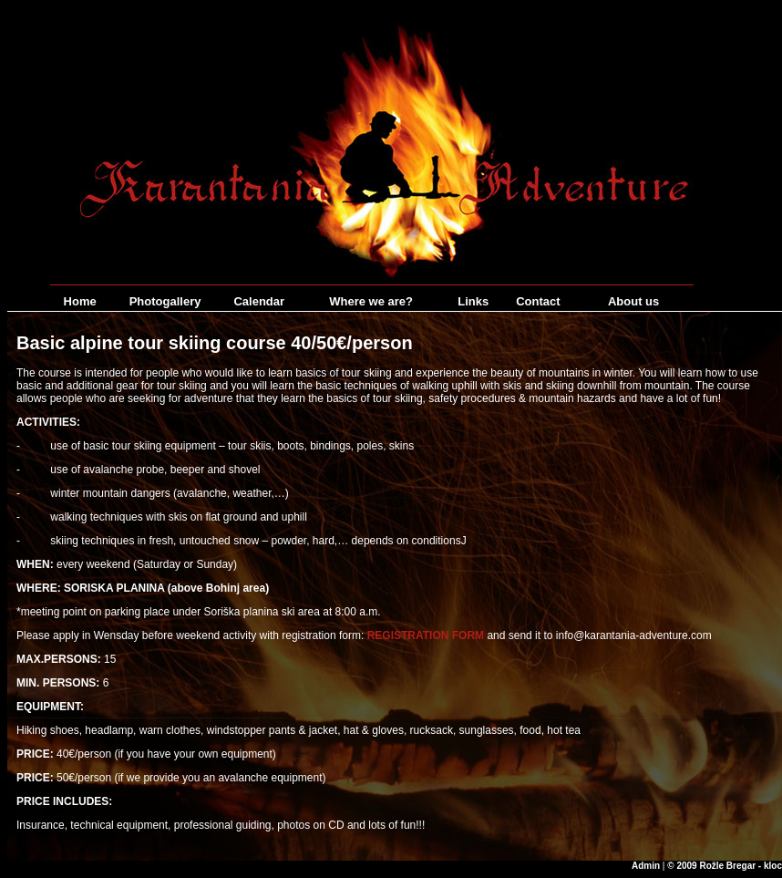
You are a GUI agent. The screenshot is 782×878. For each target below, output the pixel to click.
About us (633, 301)
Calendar (258, 301)
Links (473, 301)
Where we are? (371, 301)
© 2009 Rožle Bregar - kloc (724, 866)
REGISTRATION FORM (425, 635)
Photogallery (165, 301)
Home (80, 301)
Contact (538, 301)
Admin (646, 866)
